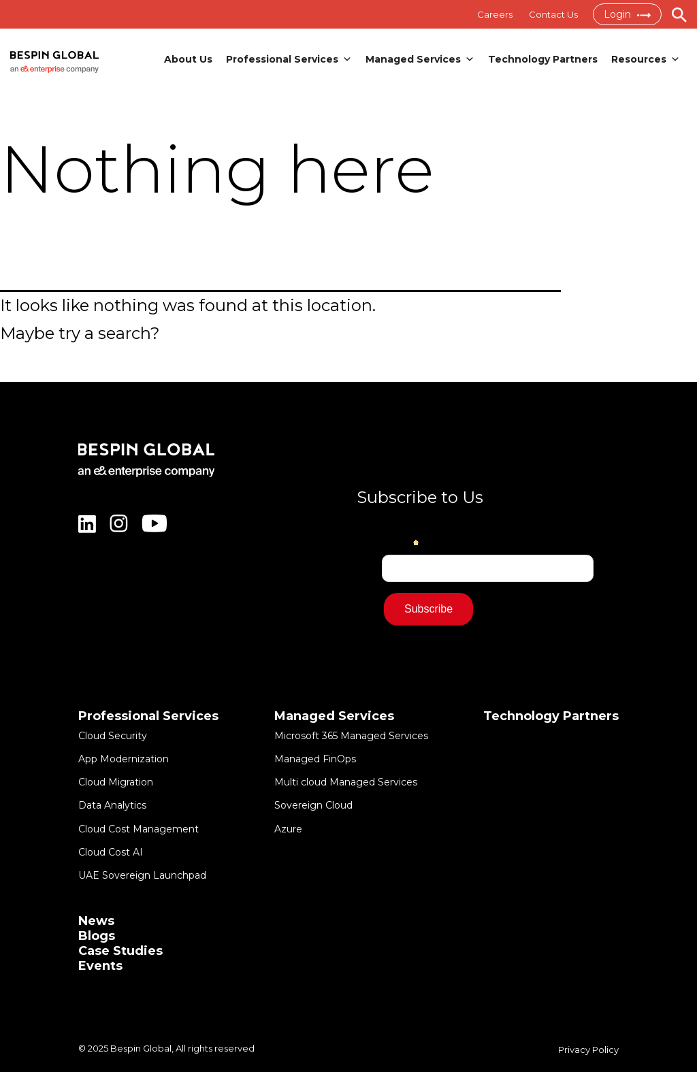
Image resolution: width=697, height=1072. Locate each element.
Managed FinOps (315, 759)
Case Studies (120, 950)
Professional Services (289, 59)
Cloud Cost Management (138, 829)
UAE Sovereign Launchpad (142, 875)
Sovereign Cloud (313, 805)
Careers (495, 14)
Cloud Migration (115, 782)
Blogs (96, 935)
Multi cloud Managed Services (345, 782)
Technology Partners (543, 59)
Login (627, 14)
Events (100, 965)
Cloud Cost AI (110, 852)
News (96, 920)
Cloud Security (112, 736)
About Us (188, 59)
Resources (645, 59)
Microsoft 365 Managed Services (351, 736)
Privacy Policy (588, 1049)
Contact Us (553, 14)
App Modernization (123, 759)
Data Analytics (112, 805)
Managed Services (420, 59)
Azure (288, 829)
